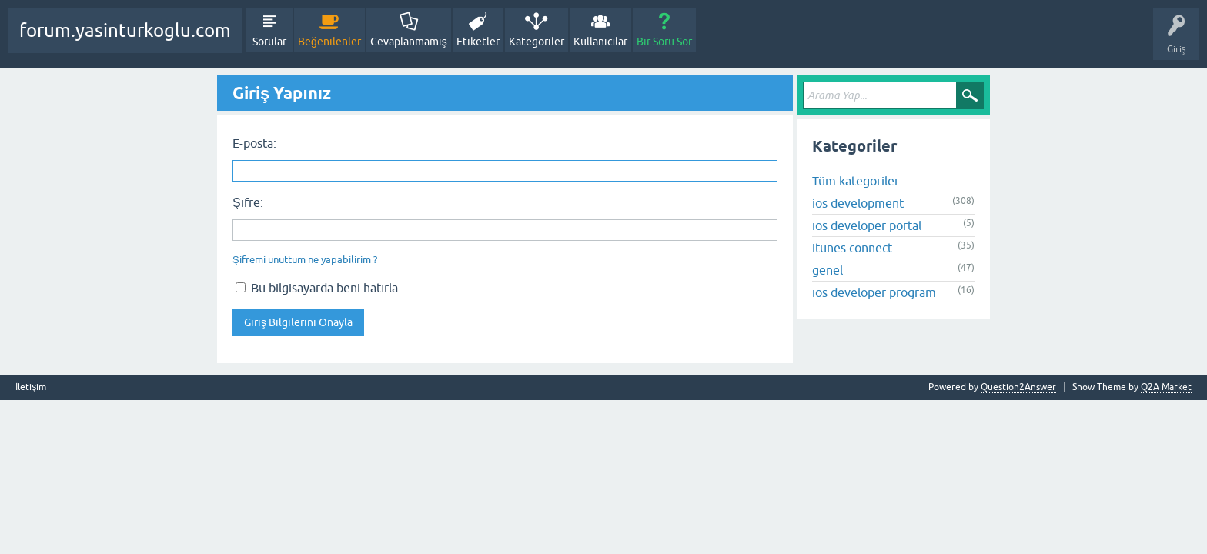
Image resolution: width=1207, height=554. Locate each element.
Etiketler (478, 41)
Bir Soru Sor (664, 41)
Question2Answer (1018, 387)
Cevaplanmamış (408, 41)
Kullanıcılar (600, 41)
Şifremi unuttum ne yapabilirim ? (304, 259)
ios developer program (874, 292)
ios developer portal (866, 225)
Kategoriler (536, 41)
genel (827, 270)
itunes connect (852, 248)
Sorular (269, 41)
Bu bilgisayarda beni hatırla (317, 288)
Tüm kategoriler (855, 181)
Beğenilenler (329, 41)
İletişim (30, 387)
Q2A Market (1166, 387)
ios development (858, 203)
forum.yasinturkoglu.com (125, 30)
